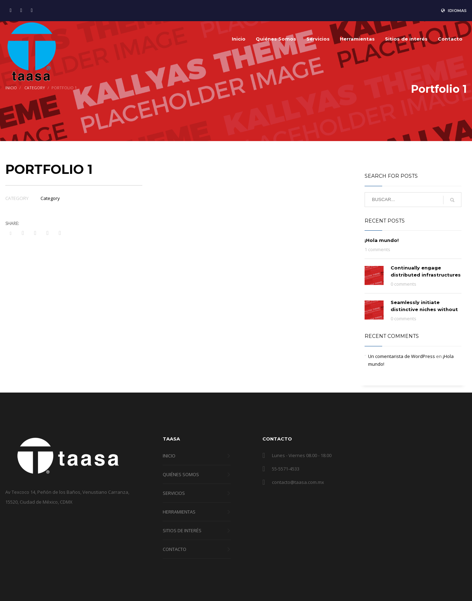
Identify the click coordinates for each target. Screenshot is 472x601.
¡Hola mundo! (382, 240)
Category (50, 198)
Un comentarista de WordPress (401, 356)
